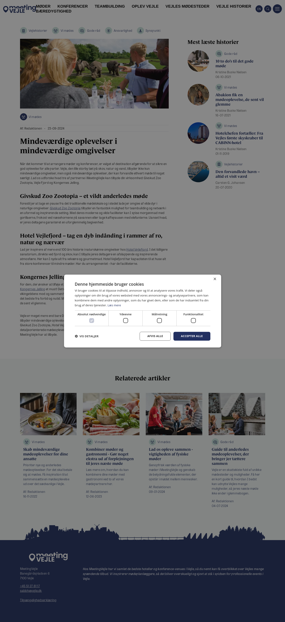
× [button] (214, 279)
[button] (87, 336)
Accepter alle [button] (192, 336)
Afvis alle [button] (155, 336)
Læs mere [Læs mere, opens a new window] (114, 305)
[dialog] (142, 311)
